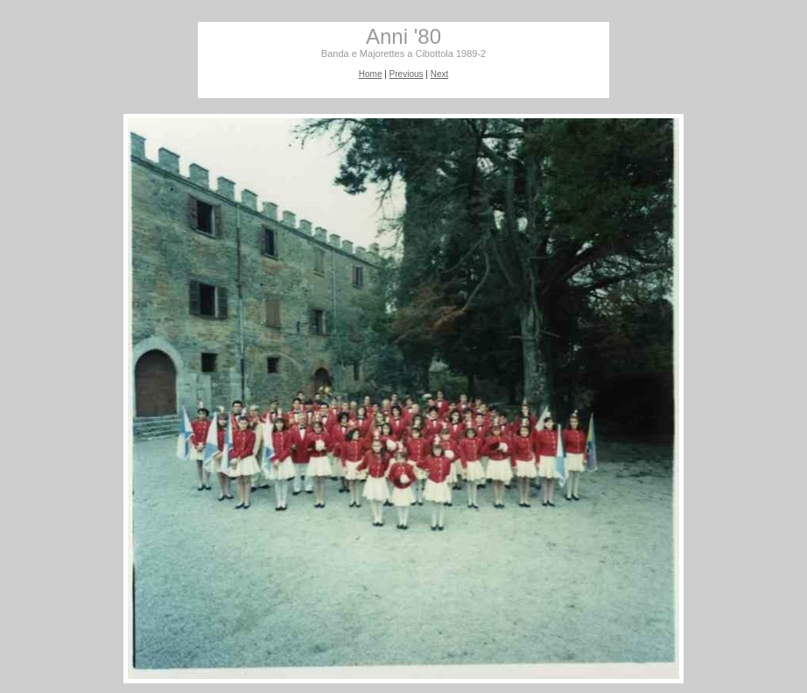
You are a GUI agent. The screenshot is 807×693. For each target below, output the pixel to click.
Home (370, 74)
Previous (406, 74)
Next (440, 74)
